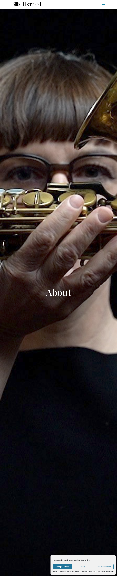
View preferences (103, 567)
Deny (83, 567)
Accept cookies (62, 567)
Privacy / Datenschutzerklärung (63, 571)
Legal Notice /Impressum (105, 571)
